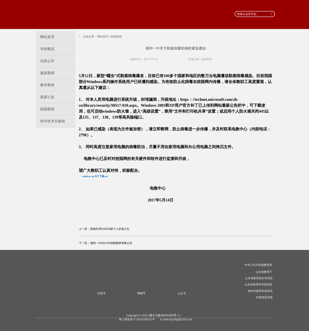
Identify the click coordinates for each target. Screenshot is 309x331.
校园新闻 (206, 59)
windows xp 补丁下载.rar (95, 176)
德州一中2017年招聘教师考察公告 (111, 243)
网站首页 (102, 36)
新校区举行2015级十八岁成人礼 (109, 228)
